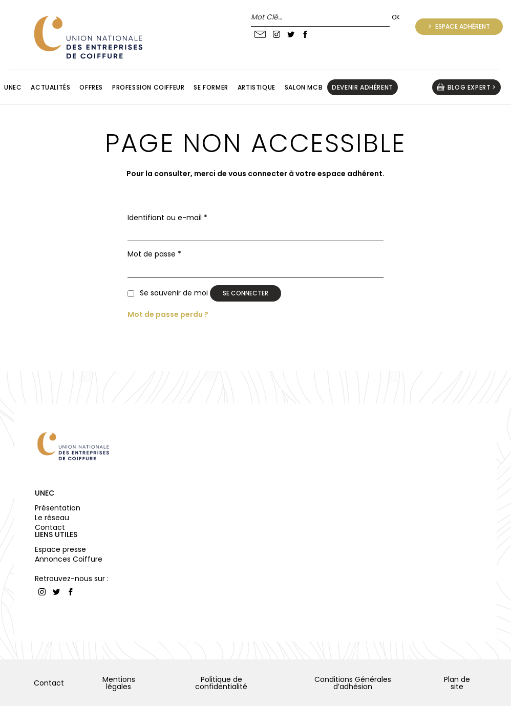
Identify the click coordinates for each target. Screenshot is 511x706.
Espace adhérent (462, 26)
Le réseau (52, 517)
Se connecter (245, 293)
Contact (50, 527)
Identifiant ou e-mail (167, 218)
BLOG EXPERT (469, 87)
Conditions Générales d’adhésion (352, 683)
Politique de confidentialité (221, 683)
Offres (91, 87)
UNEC (44, 493)
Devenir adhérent (362, 87)
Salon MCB (304, 87)
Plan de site (457, 683)
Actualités (50, 87)
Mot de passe (154, 254)
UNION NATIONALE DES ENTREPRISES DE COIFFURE (87, 37)
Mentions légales (118, 683)
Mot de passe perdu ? (167, 314)
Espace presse (60, 549)
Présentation (57, 508)
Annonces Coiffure (68, 559)
